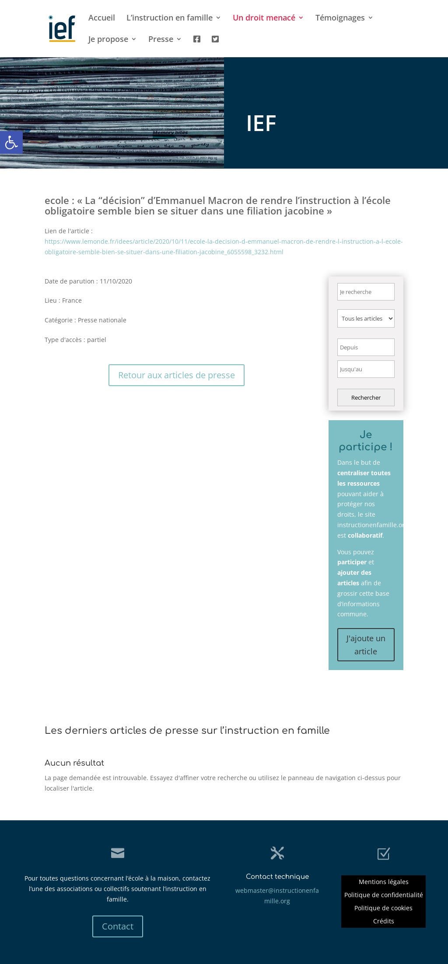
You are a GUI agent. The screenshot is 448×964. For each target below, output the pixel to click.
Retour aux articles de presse (176, 375)
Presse (160, 40)
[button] (11, 142)
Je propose (108, 40)
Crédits (383, 921)
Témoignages (340, 18)
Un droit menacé (264, 18)
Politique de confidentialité (383, 895)
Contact (117, 926)
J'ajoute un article (365, 645)
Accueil (101, 18)
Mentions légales (384, 882)
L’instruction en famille (169, 18)
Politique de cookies (383, 908)
